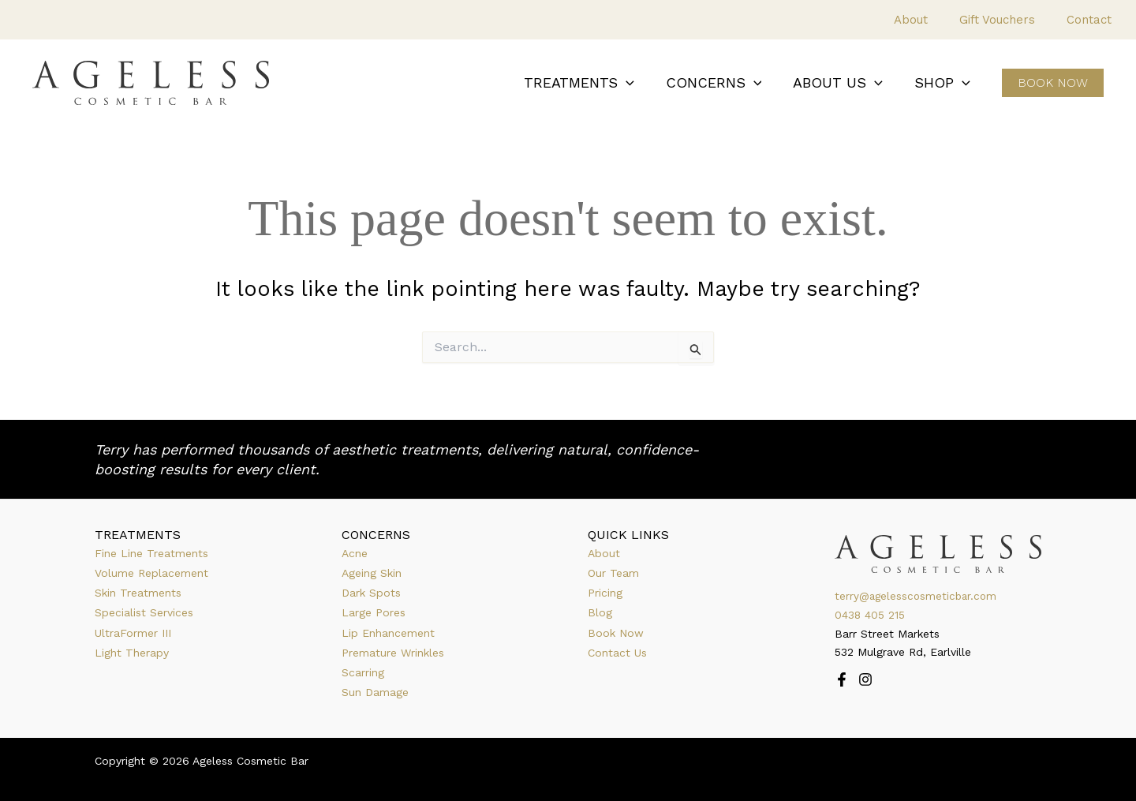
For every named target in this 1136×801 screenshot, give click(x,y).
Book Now (616, 633)
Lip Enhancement (388, 633)
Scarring (363, 672)
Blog (600, 612)
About (604, 553)
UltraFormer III (133, 633)
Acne (355, 553)
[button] (637, 83)
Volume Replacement (151, 573)
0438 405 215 (870, 614)
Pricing (605, 592)
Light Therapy (132, 652)
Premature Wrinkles (393, 652)
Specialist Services (144, 612)
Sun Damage (375, 692)
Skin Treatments (138, 592)
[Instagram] (865, 679)
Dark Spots (371, 592)
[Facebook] (842, 679)
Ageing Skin (372, 573)
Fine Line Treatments (151, 553)
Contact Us (617, 652)
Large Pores (373, 612)
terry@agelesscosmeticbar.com (918, 596)
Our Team (613, 573)
